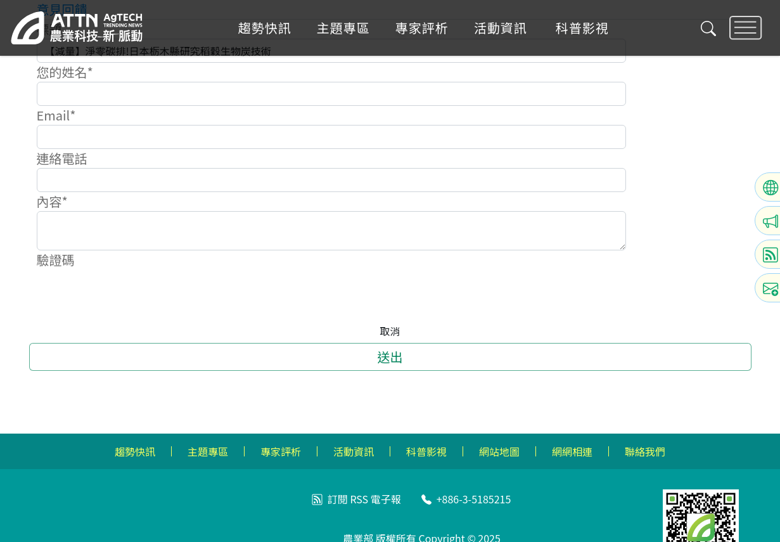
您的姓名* (65, 72)
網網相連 (572, 451)
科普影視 (582, 27)
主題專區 (343, 27)
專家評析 (422, 27)
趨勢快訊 (264, 27)
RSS (359, 499)
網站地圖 (499, 451)
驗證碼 (56, 259)
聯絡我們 (645, 451)
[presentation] (133, 294)
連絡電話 (62, 158)
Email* (56, 115)
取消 (390, 331)
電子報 (386, 499)
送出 (390, 356)
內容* (52, 201)
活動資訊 (500, 27)
